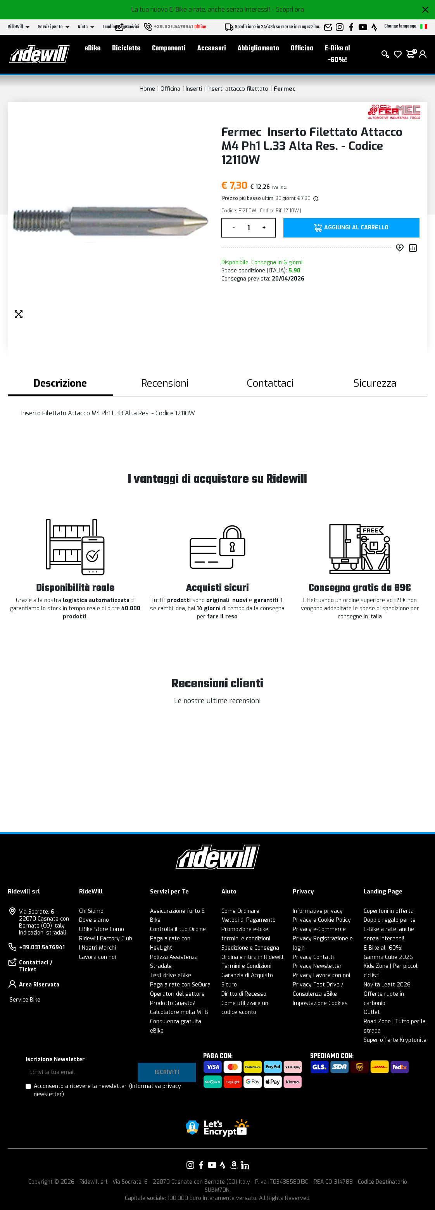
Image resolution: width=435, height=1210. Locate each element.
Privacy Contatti (313, 957)
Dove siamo (94, 920)
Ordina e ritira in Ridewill (252, 957)
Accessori (211, 48)
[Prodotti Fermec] (393, 111)
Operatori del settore (177, 994)
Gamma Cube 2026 (388, 957)
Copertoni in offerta (389, 911)
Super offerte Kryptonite (395, 1040)
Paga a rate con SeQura (180, 984)
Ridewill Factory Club (105, 938)
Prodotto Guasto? (172, 1003)
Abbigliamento (258, 48)
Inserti (194, 89)
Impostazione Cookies (320, 1003)
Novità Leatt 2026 (387, 984)
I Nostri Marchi (97, 948)
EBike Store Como (101, 929)
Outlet (372, 1012)
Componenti (169, 48)
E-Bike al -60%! (337, 54)
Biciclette (126, 48)
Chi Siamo (91, 911)
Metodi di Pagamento (248, 920)
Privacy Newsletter (317, 966)
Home (147, 89)
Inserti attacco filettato (237, 89)
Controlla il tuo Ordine (178, 929)
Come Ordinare (240, 911)
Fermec (284, 89)
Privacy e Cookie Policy (322, 920)
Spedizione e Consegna (250, 948)
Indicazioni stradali (42, 932)
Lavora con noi (97, 957)
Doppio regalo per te (390, 920)
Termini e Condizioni (246, 966)
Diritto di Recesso (243, 994)
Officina (302, 48)
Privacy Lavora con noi (321, 975)
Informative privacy (318, 911)
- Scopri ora (288, 9)
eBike (92, 48)
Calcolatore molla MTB (179, 1012)
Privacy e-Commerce (319, 929)
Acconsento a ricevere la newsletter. (107, 1090)
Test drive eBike (170, 975)
